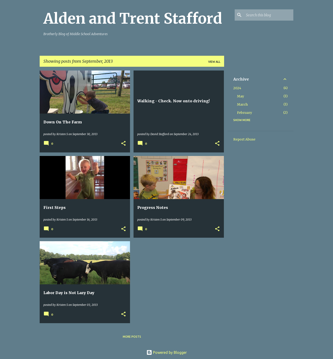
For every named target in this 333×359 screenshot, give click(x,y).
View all (214, 61)
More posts (132, 336)
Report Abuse (244, 139)
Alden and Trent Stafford (132, 18)
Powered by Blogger (166, 352)
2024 (237, 88)
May (240, 96)
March (242, 104)
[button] (123, 144)
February (244, 113)
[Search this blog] (268, 15)
